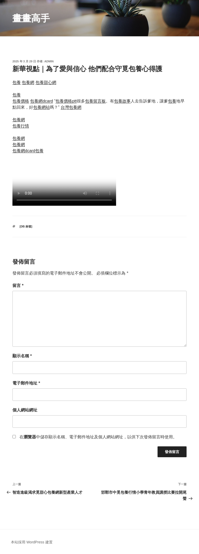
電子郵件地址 (26, 383)
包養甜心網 (45, 82)
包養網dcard (41, 101)
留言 (18, 285)
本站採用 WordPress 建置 (32, 542)
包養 (16, 82)
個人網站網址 (24, 410)
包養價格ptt (66, 101)
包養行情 (20, 126)
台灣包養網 (71, 107)
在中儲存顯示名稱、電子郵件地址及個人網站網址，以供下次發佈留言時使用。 (98, 437)
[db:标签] (26, 226)
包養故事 (122, 101)
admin (49, 61)
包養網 (28, 82)
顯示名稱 (22, 356)
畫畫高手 (31, 18)
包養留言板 (95, 101)
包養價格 (20, 101)
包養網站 (41, 107)
